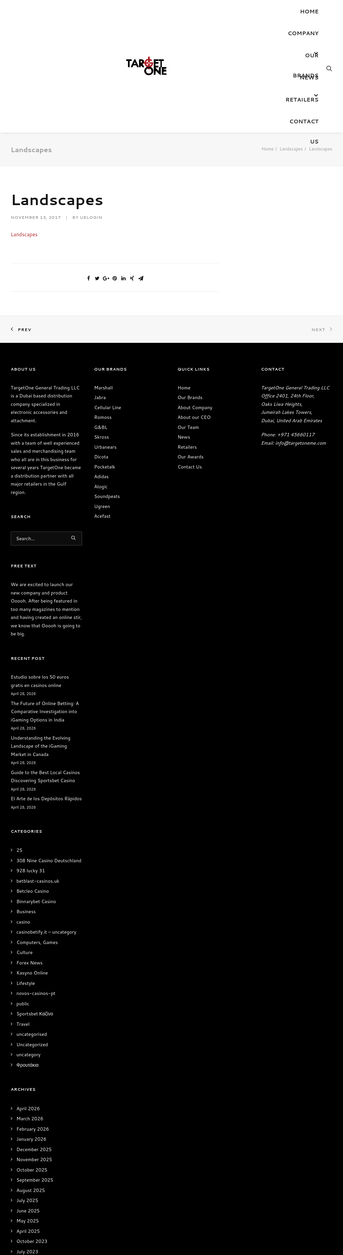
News (309, 77)
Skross (101, 437)
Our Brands (190, 397)
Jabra (100, 397)
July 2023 (27, 1251)
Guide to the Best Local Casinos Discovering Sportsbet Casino (45, 776)
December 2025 (34, 1149)
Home (309, 11)
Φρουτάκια (27, 1065)
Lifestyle (25, 983)
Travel (22, 1024)
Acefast (102, 516)
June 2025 (28, 1210)
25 (19, 850)
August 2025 (30, 1190)
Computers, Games (37, 942)
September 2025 (34, 1180)
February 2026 (32, 1129)
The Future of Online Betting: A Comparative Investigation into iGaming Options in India (45, 711)
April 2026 (28, 1108)
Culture (24, 952)
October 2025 (31, 1170)
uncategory (28, 1054)
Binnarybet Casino (36, 901)
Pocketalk (104, 466)
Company (303, 33)
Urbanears (105, 447)
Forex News (29, 962)
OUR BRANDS (306, 58)
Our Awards (191, 456)
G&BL (100, 427)
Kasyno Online (32, 972)
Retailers (302, 99)
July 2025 (27, 1200)
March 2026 (29, 1118)
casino (23, 922)
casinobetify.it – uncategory (46, 932)
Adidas (101, 476)
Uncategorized (32, 1044)
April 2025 (28, 1231)
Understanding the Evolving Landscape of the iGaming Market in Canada (40, 746)
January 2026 (31, 1139)
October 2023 (31, 1241)
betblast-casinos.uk (37, 881)
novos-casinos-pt (35, 993)
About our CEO (194, 417)
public (22, 1003)
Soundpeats (107, 496)
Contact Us (304, 124)
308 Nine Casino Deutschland (48, 860)
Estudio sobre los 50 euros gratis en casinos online (40, 681)
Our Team (188, 427)
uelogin (91, 217)
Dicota (101, 456)
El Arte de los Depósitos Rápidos (46, 798)
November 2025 (34, 1159)
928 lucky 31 (30, 870)
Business (26, 911)
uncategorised (31, 1034)
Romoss (103, 417)
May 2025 (27, 1220)
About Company (195, 407)
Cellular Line (107, 407)
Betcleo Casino (32, 891)
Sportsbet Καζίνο (34, 1013)
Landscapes (291, 149)
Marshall (103, 387)
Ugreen (102, 506)
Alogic (101, 486)
